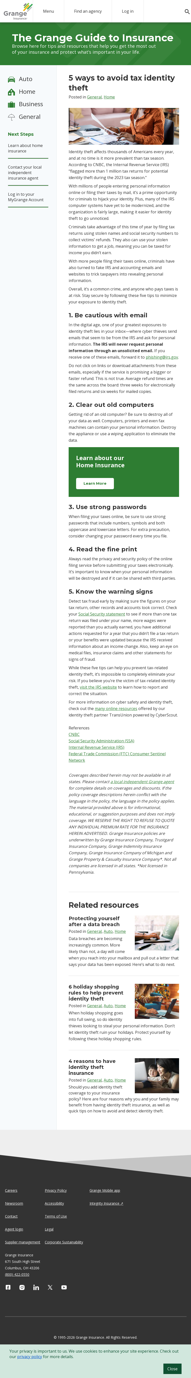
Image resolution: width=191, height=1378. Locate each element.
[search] (185, 11)
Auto (25, 79)
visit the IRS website (98, 687)
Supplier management (22, 1242)
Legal (49, 1229)
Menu (48, 11)
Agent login (14, 1229)
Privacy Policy (56, 1190)
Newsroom (14, 1203)
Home (27, 91)
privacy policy (29, 1356)
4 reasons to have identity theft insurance (92, 1067)
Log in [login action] (128, 11)
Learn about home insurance (25, 148)
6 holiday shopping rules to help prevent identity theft (96, 993)
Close (172, 1369)
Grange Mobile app (105, 1190)
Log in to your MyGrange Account (26, 196)
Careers (11, 1190)
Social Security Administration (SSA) (101, 741)
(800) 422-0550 (17, 1274)
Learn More (95, 483)
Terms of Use (56, 1216)
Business (31, 104)
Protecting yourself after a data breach (94, 921)
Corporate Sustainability (64, 1242)
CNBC (74, 734)
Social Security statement (101, 614)
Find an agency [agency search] (88, 11)
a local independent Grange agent (142, 781)
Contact (11, 1216)
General (30, 116)
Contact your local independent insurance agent (25, 172)
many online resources (116, 708)
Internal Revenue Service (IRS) (96, 747)
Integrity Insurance (104, 1203)
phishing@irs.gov (162, 357)
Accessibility (54, 1203)
